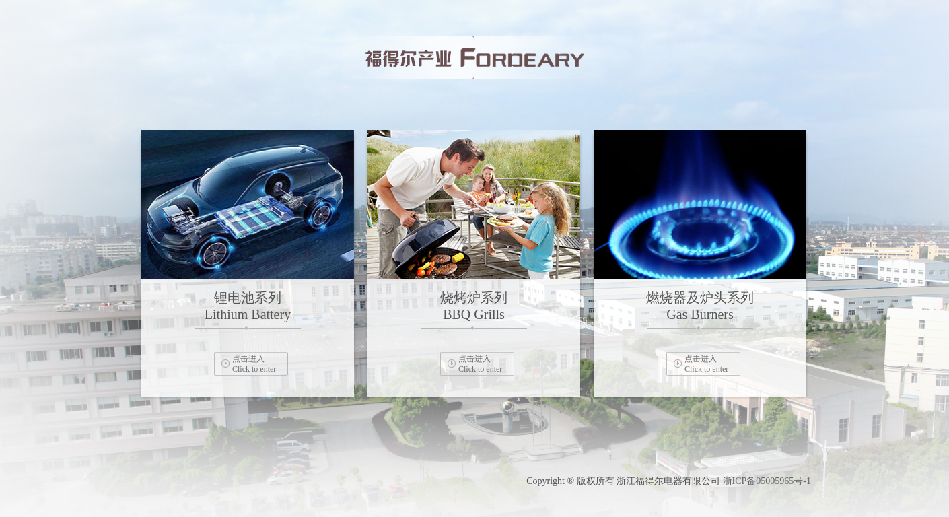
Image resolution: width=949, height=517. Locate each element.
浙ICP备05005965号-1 (767, 481)
